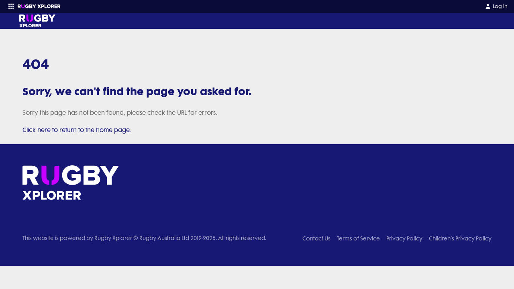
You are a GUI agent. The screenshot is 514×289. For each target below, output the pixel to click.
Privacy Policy (404, 238)
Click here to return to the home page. (76, 130)
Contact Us (316, 238)
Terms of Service (358, 238)
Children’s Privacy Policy (460, 238)
